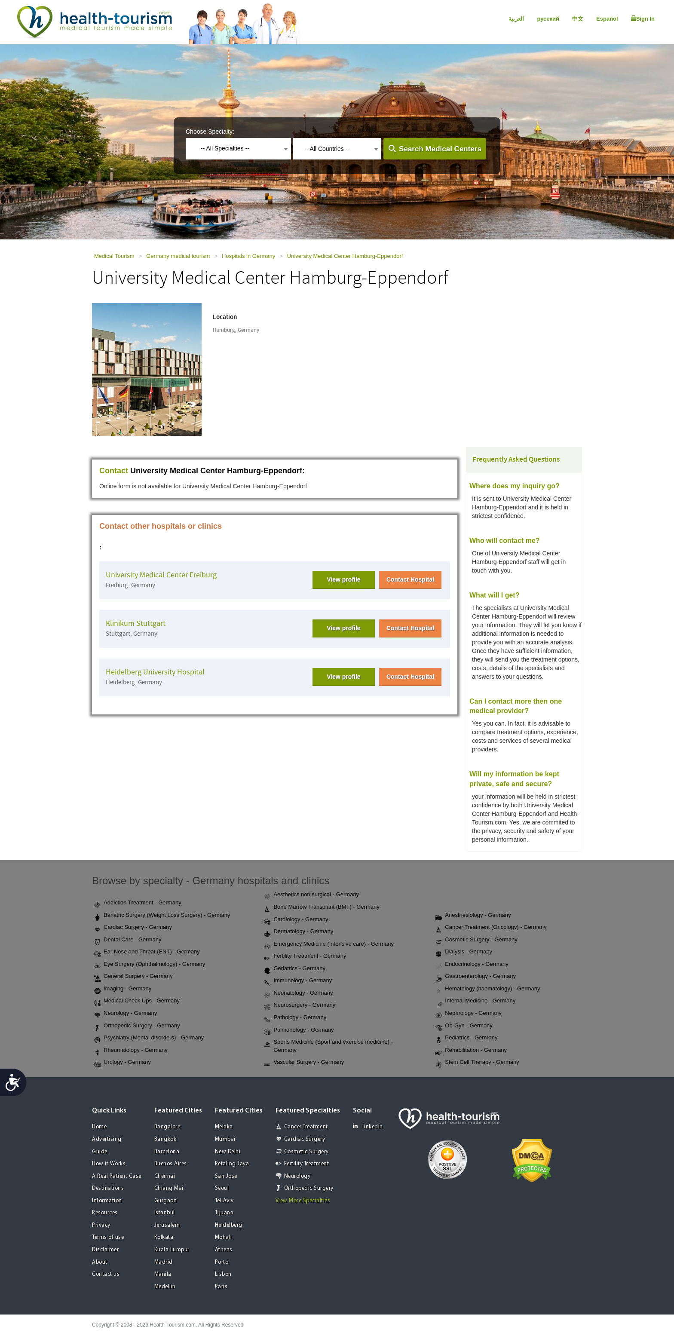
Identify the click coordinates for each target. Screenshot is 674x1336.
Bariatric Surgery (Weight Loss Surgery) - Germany (162, 915)
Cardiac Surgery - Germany (133, 928)
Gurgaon (165, 1201)
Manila (163, 1274)
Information (107, 1201)
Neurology (297, 1176)
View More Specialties (303, 1201)
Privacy (101, 1225)
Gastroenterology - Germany (475, 977)
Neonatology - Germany (298, 993)
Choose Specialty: (210, 131)
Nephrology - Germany (468, 1013)
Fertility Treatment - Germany (305, 956)
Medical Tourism (114, 256)
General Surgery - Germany (133, 977)
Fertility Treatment (306, 1164)
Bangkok (165, 1139)
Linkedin (368, 1126)
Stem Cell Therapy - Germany (477, 1062)
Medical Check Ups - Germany (137, 1001)
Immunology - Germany (298, 981)
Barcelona (167, 1152)
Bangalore (167, 1127)
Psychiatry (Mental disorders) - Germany (149, 1038)
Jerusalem (167, 1225)
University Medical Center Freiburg (161, 575)
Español (607, 18)
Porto (222, 1262)
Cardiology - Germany (296, 920)
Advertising (107, 1139)
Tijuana (224, 1213)
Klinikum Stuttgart (135, 623)
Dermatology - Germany (298, 932)
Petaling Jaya (232, 1164)
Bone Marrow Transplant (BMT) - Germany (321, 907)
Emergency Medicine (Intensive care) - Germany (329, 944)
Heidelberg (228, 1225)
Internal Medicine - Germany (475, 1001)
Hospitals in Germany (248, 256)
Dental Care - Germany (127, 940)
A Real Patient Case (116, 1176)
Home (99, 1127)
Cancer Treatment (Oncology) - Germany (490, 928)
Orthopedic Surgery (309, 1188)
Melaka (224, 1127)
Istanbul (164, 1213)
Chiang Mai (169, 1188)
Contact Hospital (410, 579)
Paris (221, 1287)
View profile (343, 579)
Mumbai (225, 1139)
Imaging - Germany (122, 989)
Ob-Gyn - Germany (464, 1026)
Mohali (223, 1237)
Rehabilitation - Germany (471, 1050)
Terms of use (108, 1237)
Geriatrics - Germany (294, 969)
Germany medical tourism (178, 256)
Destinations (108, 1188)
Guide (99, 1152)
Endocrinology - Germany (471, 964)
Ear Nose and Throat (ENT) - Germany (147, 952)
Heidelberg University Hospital (155, 672)
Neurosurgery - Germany (299, 1005)
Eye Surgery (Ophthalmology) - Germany (149, 964)
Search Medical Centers (440, 149)
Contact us (105, 1274)
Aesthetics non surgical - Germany (311, 895)
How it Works (109, 1164)
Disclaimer (105, 1250)
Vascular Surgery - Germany (304, 1062)
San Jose (226, 1176)
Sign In (643, 18)
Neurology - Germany (125, 1013)
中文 (577, 18)
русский (548, 18)
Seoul (222, 1188)
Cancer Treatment (306, 1127)
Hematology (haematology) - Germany (487, 989)
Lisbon (223, 1274)
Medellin (165, 1287)
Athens (224, 1250)
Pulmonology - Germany (299, 1030)
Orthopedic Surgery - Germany (137, 1026)
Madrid (163, 1262)
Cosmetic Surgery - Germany (476, 940)
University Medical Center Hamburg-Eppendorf (345, 256)
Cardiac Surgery (304, 1139)
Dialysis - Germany (463, 952)
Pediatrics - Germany (466, 1038)
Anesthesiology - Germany (473, 915)
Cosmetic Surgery (306, 1152)
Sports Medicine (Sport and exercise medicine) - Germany (328, 1046)
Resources (105, 1213)
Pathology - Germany (295, 1018)
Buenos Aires (170, 1164)
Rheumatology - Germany (131, 1050)
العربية (516, 18)
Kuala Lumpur (172, 1250)
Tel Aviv (224, 1201)
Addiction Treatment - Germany (137, 903)
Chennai (164, 1176)
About (99, 1262)
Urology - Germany (122, 1062)
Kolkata (164, 1237)
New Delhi (228, 1152)
